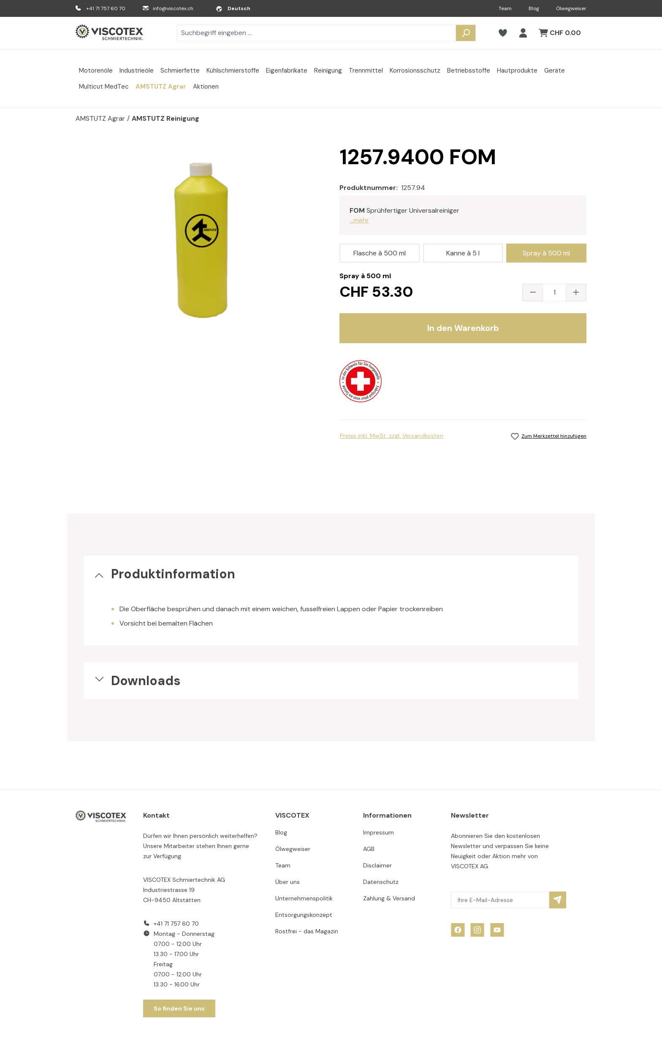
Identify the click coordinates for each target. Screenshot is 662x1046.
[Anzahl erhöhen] (576, 292)
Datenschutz (381, 882)
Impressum (378, 832)
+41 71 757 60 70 (105, 8)
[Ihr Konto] (523, 32)
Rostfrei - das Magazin (306, 931)
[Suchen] (466, 32)
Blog (534, 8)
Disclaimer (377, 865)
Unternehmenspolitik (304, 898)
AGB (368, 849)
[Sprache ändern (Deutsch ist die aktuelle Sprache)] (233, 8)
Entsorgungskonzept (303, 915)
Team (505, 8)
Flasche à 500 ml (379, 253)
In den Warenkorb (463, 327)
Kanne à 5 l (463, 253)
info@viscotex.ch (173, 8)
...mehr (359, 220)
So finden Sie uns (179, 1008)
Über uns (287, 882)
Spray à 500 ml (546, 253)
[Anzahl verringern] (533, 292)
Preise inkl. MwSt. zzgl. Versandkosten (391, 435)
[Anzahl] (554, 292)
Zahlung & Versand (389, 898)
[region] (199, 237)
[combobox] (316, 32)
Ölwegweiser (571, 8)
